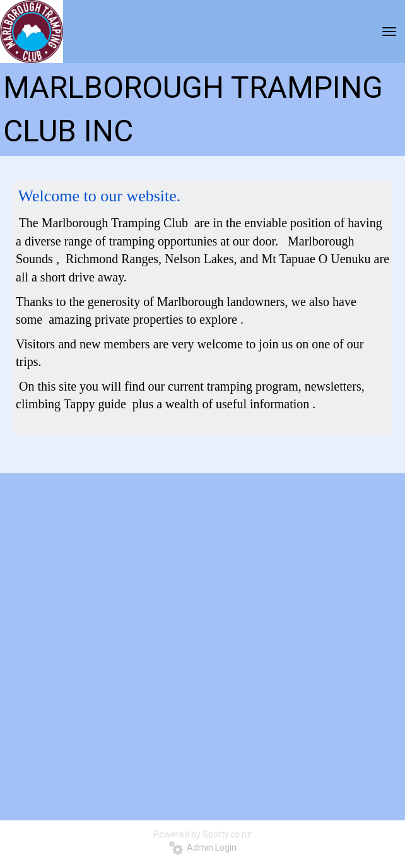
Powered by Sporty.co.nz (202, 834)
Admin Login (203, 847)
